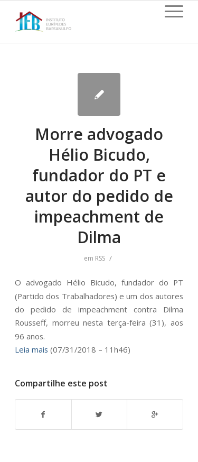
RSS (100, 258)
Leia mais (31, 349)
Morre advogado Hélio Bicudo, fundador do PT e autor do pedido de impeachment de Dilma (99, 185)
